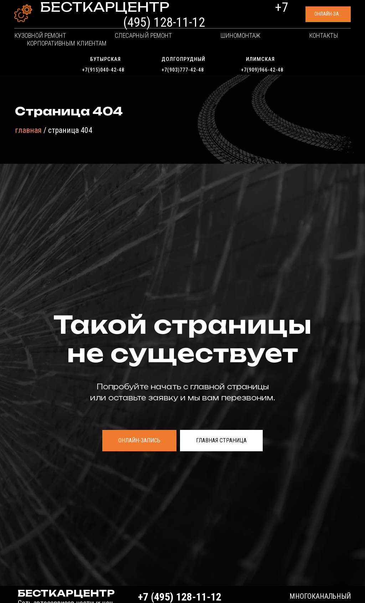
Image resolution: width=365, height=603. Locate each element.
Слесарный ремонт (122, 44)
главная (28, 130)
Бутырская (105, 59)
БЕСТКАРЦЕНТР (80, 13)
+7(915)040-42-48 (103, 70)
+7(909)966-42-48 (262, 70)
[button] (300, 18)
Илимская (260, 59)
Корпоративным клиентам (296, 44)
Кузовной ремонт (55, 44)
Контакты (230, 44)
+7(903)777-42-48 (182, 70)
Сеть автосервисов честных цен (78, 22)
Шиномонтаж (184, 44)
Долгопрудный (183, 59)
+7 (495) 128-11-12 (219, 17)
